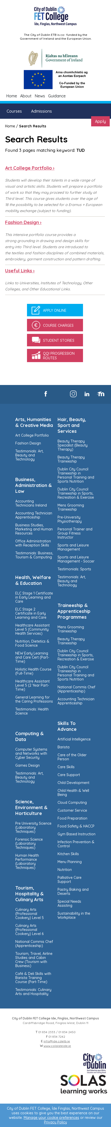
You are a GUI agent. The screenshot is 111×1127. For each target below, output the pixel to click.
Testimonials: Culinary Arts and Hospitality (33, 991)
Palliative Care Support (69, 879)
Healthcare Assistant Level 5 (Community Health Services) (32, 629)
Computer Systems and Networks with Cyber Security (31, 753)
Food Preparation (72, 818)
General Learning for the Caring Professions (34, 699)
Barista (64, 747)
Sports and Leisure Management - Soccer (76, 559)
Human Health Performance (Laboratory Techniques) (27, 861)
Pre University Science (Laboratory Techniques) (33, 827)
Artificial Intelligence (74, 739)
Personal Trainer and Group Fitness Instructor (75, 533)
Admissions (41, 111)
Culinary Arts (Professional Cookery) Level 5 (29, 913)
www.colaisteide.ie (57, 1046)
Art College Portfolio (32, 435)
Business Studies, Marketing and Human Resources (34, 529)
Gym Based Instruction (76, 834)
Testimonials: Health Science (32, 711)
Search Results (32, 126)
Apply (100, 121)
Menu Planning (70, 861)
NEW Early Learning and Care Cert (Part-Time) (32, 657)
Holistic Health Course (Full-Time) (33, 671)
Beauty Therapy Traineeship (71, 459)
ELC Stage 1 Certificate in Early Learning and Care (34, 597)
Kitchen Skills (68, 854)
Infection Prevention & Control (76, 844)
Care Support (69, 775)
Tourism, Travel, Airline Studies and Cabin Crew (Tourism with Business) (33, 959)
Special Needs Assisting (69, 903)
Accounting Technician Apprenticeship (33, 515)
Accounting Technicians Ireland (31, 503)
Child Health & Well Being (73, 792)
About (26, 95)
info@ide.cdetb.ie (57, 1041)
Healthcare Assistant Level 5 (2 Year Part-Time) (32, 685)
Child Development (73, 782)
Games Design (27, 765)
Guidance (57, 95)
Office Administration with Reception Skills (33, 543)
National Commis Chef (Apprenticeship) (34, 943)
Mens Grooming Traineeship (71, 507)
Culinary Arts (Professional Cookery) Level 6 (29, 929)
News (40, 95)
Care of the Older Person (72, 757)
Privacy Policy (55, 1122)
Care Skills (66, 767)
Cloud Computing (72, 802)
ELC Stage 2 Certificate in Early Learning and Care (30, 613)
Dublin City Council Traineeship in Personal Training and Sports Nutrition (76, 475)
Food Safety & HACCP (76, 826)
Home (11, 95)
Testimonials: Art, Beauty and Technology (29, 455)
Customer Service (72, 810)
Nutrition (65, 869)
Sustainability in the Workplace (74, 915)
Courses (14, 111)
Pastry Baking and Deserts (73, 891)
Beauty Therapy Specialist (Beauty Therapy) (73, 445)
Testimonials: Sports (74, 569)
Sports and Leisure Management (73, 547)
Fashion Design (28, 443)
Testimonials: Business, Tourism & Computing (34, 555)
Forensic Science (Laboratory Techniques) (29, 843)
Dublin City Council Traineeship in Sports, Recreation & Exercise (76, 493)
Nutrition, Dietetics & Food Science (32, 643)
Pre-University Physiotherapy (70, 519)
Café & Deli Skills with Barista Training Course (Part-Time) (33, 977)
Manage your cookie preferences (51, 1117)
